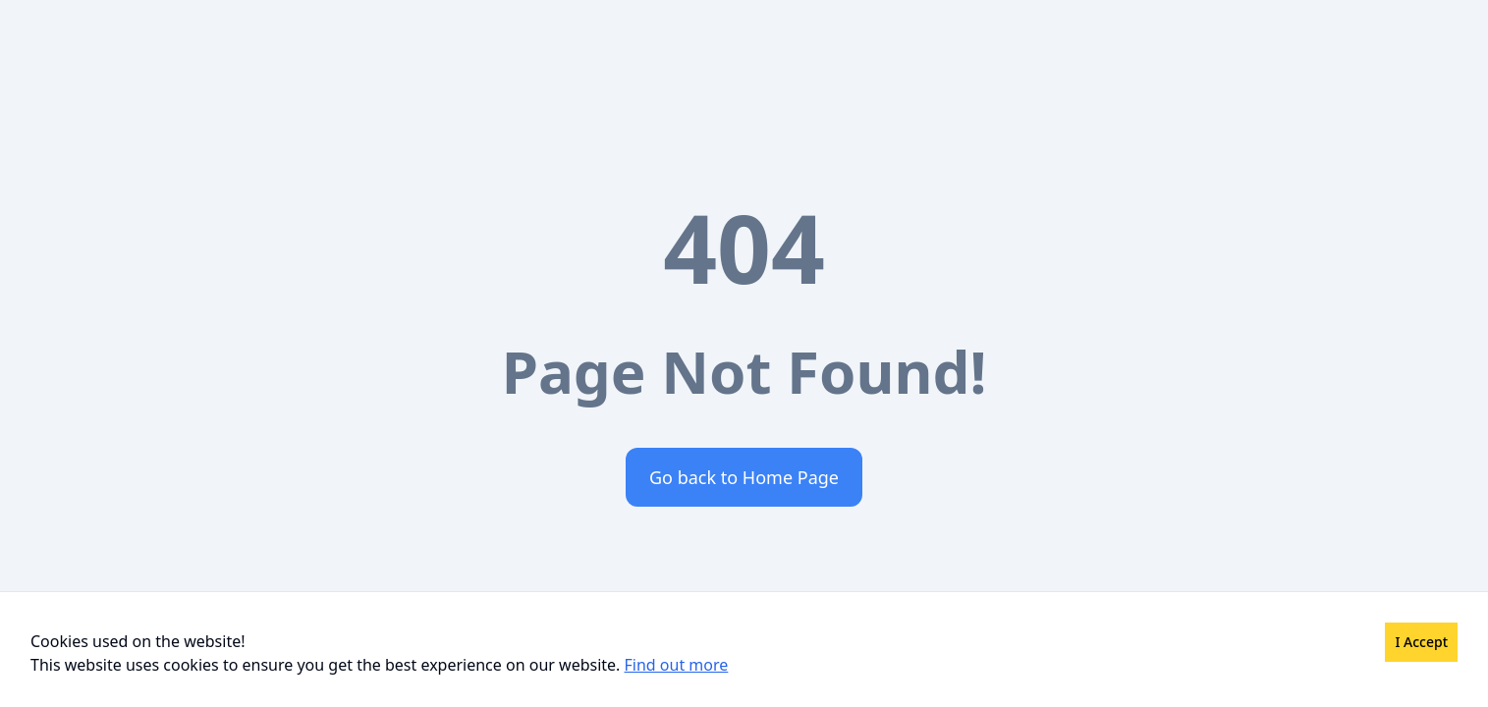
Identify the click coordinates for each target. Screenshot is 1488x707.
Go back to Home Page (744, 477)
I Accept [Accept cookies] (1421, 641)
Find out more (677, 665)
